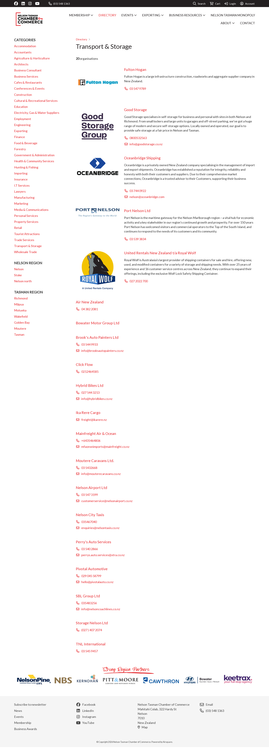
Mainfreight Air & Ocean (96, 433)
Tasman (19, 334)
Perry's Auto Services (93, 542)
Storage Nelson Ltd (92, 623)
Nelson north (23, 281)
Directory (81, 39)
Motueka (20, 310)
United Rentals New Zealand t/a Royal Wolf (160, 253)
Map (143, 727)
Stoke (18, 275)
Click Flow (84, 364)
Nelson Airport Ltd (91, 487)
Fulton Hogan (135, 69)
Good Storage (135, 109)
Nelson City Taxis (90, 515)
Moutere (20, 328)
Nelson (19, 269)
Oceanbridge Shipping (142, 158)
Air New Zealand (90, 302)
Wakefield (21, 316)
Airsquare (167, 742)
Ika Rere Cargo (88, 412)
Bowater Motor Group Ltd (97, 323)
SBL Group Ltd (88, 596)
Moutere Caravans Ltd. (95, 460)
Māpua (19, 304)
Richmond (21, 298)
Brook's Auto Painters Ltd (97, 337)
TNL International (91, 644)
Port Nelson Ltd (137, 210)
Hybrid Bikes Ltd (89, 385)
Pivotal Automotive (92, 569)
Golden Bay (22, 322)
